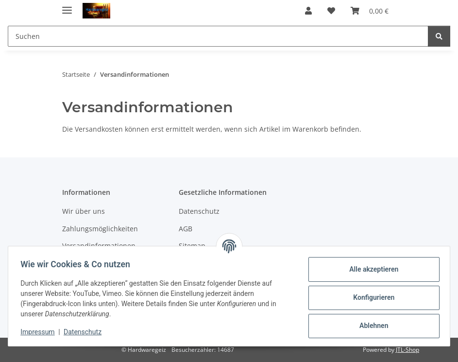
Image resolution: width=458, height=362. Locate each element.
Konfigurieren (370, 297)
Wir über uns (83, 211)
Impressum (41, 332)
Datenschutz (86, 332)
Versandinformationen (99, 245)
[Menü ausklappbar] (67, 6)
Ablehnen (370, 325)
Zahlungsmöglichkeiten (100, 228)
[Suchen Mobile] (218, 36)
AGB (185, 228)
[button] (308, 10)
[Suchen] (439, 36)
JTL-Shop (407, 349)
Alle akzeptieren (370, 269)
